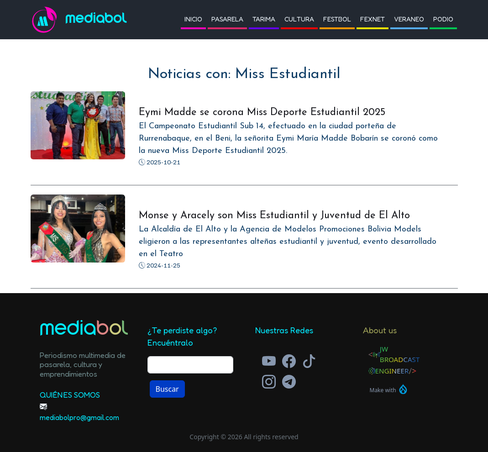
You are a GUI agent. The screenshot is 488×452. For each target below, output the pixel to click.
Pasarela (227, 19)
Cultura (299, 19)
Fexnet (372, 19)
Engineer (392, 370)
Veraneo (409, 19)
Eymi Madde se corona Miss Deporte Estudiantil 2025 (262, 112)
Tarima (263, 19)
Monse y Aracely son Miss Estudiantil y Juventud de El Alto (274, 215)
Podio (443, 19)
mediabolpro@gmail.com (79, 417)
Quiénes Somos (70, 394)
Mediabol (96, 20)
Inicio (193, 19)
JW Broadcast (400, 354)
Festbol (337, 19)
